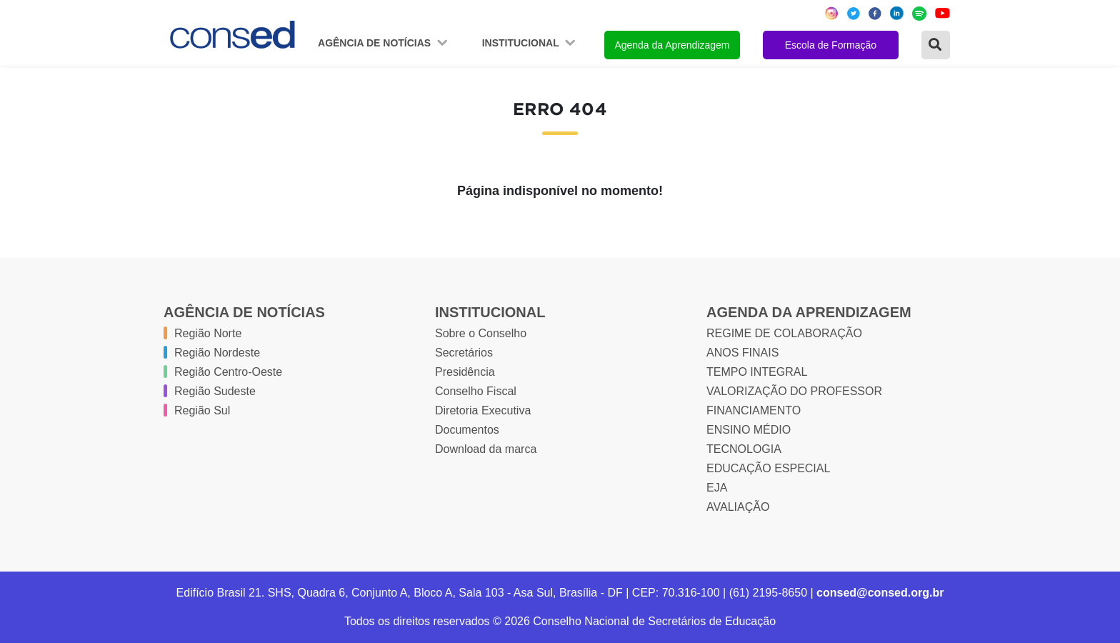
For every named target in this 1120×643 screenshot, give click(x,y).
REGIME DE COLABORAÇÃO (784, 333)
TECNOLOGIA (743, 449)
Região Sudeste (215, 391)
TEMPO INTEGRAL (756, 372)
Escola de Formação (830, 45)
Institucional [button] (522, 43)
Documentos (467, 430)
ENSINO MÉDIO (748, 430)
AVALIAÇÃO (737, 507)
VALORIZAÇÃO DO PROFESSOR (794, 391)
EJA (716, 488)
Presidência (465, 372)
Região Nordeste (217, 353)
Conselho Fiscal (475, 391)
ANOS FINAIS (742, 353)
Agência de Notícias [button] (376, 43)
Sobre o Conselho (480, 333)
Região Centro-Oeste (228, 372)
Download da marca (485, 449)
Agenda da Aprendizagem (671, 45)
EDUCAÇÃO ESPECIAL (768, 468)
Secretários (464, 353)
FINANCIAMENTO (753, 410)
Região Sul (202, 410)
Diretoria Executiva (483, 410)
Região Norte (207, 333)
